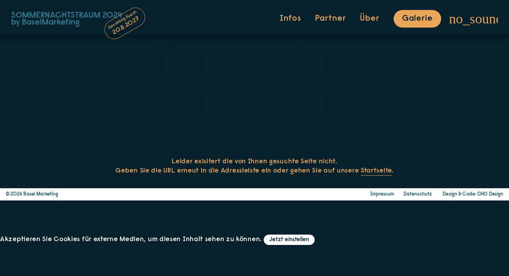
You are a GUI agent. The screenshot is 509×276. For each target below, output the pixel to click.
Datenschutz (418, 194)
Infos (290, 19)
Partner (330, 19)
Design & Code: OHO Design (473, 194)
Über (369, 19)
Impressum (382, 194)
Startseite (376, 171)
